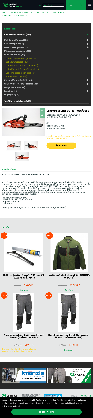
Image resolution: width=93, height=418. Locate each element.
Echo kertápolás (37, 12)
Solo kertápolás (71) (14, 44)
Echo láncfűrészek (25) (17, 62)
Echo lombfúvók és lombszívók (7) (22, 66)
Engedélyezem (46, 412)
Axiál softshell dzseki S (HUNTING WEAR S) (69, 276)
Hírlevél (74, 396)
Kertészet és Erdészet (19, 12)
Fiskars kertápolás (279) (16, 47)
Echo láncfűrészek (54, 12)
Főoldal (5, 12)
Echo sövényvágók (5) (16, 77)
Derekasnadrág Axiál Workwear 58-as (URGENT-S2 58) (68, 336)
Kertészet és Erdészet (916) (17, 35)
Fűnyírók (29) (11, 91)
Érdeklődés (61, 146)
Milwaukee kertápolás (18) (17, 51)
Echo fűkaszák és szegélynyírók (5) (22, 69)
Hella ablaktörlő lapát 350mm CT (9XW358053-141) (23, 276)
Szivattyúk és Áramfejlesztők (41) (21, 84)
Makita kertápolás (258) (16, 40)
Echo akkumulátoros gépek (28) (21, 58)
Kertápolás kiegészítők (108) (18, 80)
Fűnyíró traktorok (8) (14, 88)
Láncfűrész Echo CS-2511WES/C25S (16, 15)
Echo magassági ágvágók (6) (20, 73)
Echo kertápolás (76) (14, 55)
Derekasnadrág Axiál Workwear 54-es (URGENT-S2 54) (24, 336)
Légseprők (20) (11, 95)
